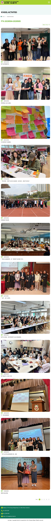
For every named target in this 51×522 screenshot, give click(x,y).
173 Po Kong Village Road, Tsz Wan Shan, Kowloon (18, 508)
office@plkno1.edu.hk (11, 516)
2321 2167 (7, 510)
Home (3, 16)
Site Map (9, 520)
